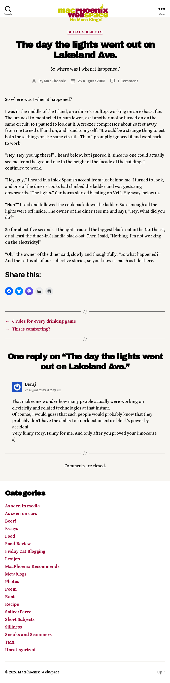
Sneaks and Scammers (28, 634)
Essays (11, 528)
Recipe (12, 604)
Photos (12, 581)
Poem (11, 589)
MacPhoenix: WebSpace (39, 672)
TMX (9, 642)
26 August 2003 (91, 81)
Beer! (10, 521)
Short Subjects (85, 32)
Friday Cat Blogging (25, 551)
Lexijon (12, 559)
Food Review (18, 544)
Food (10, 536)
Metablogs (15, 574)
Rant (10, 596)
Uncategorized (20, 649)
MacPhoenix (54, 81)
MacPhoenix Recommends (32, 566)
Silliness (13, 627)
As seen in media (22, 506)
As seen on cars (21, 513)
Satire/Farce (18, 612)
